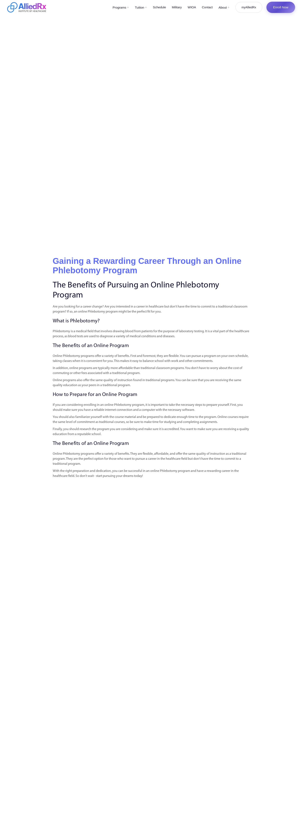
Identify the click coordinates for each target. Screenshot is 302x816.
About (224, 7)
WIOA (192, 7)
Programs (121, 7)
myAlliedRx (249, 7)
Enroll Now (280, 7)
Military (177, 7)
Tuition (141, 7)
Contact (207, 7)
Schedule (159, 7)
